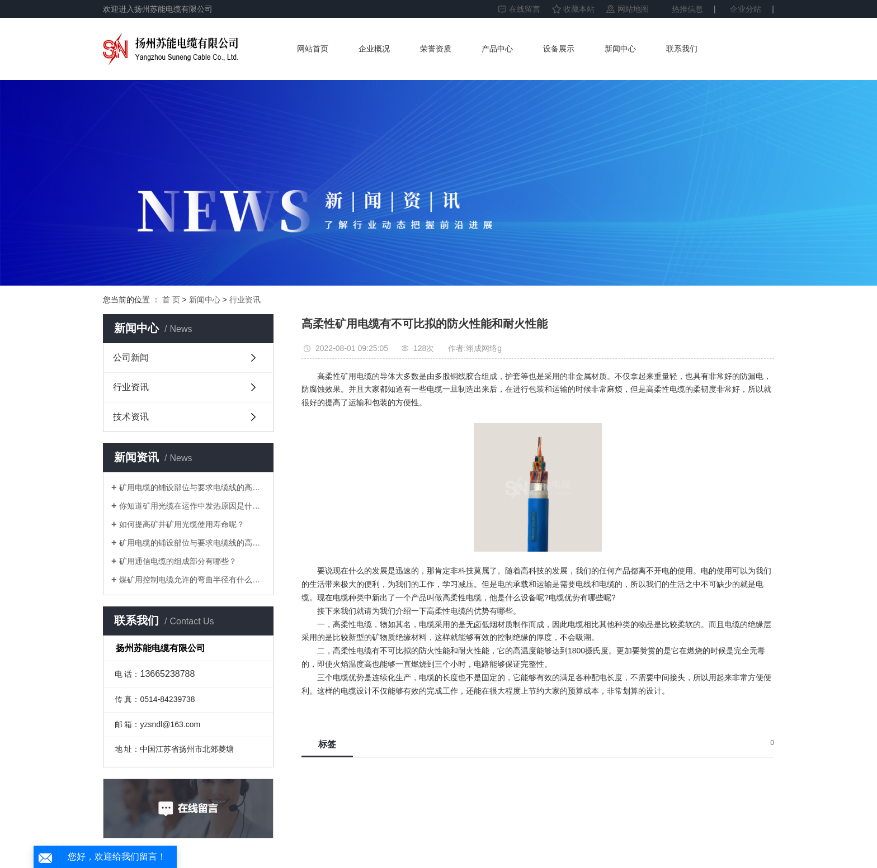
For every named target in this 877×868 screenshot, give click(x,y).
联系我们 (681, 48)
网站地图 (633, 8)
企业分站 (745, 8)
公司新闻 (131, 357)
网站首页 (312, 48)
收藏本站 (579, 8)
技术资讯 (131, 416)
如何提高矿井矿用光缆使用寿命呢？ (181, 524)
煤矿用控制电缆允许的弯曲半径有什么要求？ (192, 579)
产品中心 (497, 48)
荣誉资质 (435, 48)
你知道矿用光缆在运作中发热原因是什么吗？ (192, 505)
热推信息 (687, 8)
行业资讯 (245, 299)
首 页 (171, 299)
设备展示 (558, 48)
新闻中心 (620, 48)
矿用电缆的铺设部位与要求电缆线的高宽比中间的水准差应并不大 (192, 487)
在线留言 (524, 8)
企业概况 (374, 48)
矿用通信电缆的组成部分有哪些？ (178, 561)
